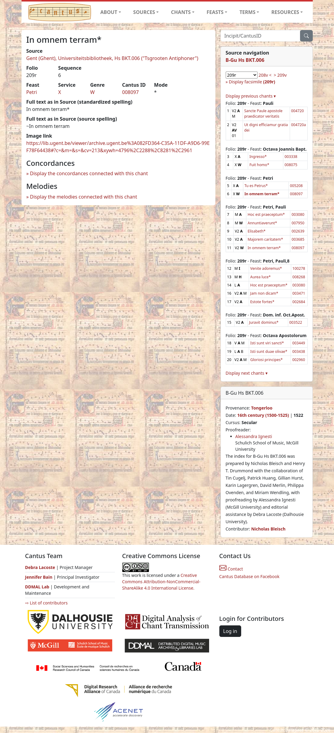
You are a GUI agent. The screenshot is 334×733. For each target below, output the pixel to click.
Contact (231, 569)
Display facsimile (252, 82)
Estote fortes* (262, 301)
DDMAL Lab (37, 587)
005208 (296, 185)
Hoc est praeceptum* (266, 214)
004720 (297, 110)
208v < (265, 75)
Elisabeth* (256, 231)
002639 (298, 231)
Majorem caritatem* (265, 239)
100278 (298, 268)
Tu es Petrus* (256, 185)
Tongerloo (261, 408)
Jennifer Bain (39, 577)
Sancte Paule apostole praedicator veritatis (263, 113)
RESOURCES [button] (285, 12)
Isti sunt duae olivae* (268, 351)
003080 (298, 214)
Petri (31, 92)
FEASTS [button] (215, 12)
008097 (130, 92)
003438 (298, 351)
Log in (230, 631)
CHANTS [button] (181, 12)
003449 (298, 343)
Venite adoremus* (266, 268)
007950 (298, 223)
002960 (298, 359)
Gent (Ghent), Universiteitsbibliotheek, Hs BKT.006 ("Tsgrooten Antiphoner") (112, 58)
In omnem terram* (264, 247)
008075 (291, 164)
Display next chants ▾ (247, 373)
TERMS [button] (247, 12)
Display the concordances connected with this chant (89, 173)
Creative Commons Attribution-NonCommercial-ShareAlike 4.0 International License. (161, 581)
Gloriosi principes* (266, 359)
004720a (298, 124)
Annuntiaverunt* (262, 223)
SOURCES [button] (144, 12)
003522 (295, 322)
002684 (298, 301)
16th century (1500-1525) (263, 415)
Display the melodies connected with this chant (83, 196)
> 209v (280, 75)
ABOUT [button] (108, 12)
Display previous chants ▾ (251, 96)
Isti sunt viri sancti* (267, 343)
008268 (298, 276)
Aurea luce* (260, 276)
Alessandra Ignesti (253, 436)
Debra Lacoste (40, 567)
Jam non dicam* (264, 293)
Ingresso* (258, 156)
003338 (291, 156)
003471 (298, 293)
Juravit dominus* (263, 322)
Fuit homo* (259, 164)
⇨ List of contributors (46, 603)
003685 (298, 239)
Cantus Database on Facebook (249, 576)
